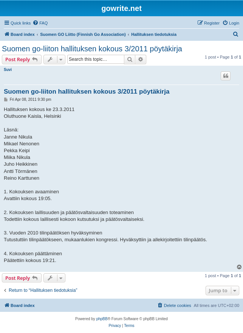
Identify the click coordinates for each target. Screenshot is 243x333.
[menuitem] (40, 23)
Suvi (8, 70)
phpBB (102, 319)
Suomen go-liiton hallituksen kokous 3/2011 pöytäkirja (92, 49)
